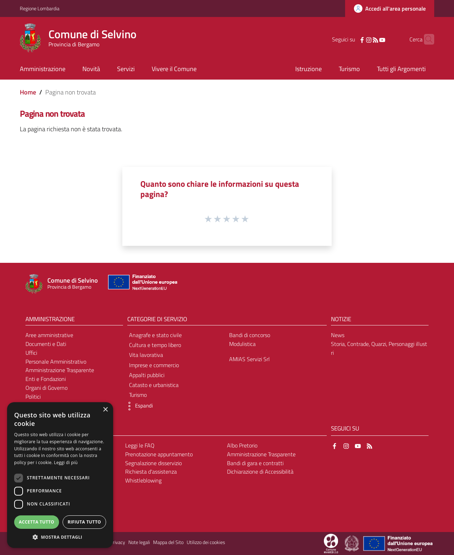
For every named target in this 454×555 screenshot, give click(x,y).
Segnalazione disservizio (153, 463)
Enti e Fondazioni (45, 379)
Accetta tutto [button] (36, 522)
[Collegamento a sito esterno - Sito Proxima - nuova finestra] (331, 543)
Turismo (138, 395)
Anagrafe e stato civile (155, 335)
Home (28, 92)
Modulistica (242, 344)
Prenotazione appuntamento (159, 454)
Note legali (139, 542)
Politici (33, 396)
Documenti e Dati (45, 344)
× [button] (105, 409)
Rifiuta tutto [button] (84, 522)
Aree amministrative (49, 335)
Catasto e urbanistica (154, 385)
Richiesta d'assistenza (151, 471)
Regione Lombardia (39, 8)
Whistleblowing (143, 480)
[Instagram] (357, 39)
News (337, 335)
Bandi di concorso (249, 335)
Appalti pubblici (146, 375)
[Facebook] (351, 39)
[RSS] (364, 39)
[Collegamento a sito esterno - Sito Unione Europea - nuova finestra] (141, 284)
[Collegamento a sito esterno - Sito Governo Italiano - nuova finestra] (352, 543)
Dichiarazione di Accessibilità (260, 471)
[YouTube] (371, 39)
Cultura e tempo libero (155, 345)
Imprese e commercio (154, 365)
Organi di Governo (46, 387)
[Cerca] (425, 39)
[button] (138, 406)
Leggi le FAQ (140, 445)
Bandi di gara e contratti (255, 463)
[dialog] (60, 475)
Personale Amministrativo (55, 361)
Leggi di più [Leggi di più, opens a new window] (66, 462)
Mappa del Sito (168, 542)
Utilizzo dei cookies (206, 542)
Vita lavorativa (146, 355)
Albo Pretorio (242, 445)
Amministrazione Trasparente (59, 370)
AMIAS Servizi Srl (249, 359)
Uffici (31, 352)
